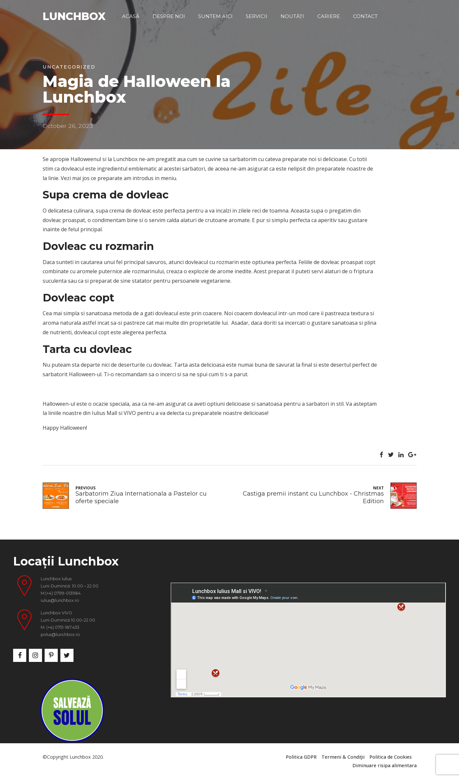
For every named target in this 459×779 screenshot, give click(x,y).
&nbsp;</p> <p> (308, 640)
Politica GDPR (301, 757)
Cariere (328, 16)
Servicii (256, 16)
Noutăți (292, 16)
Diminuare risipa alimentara (384, 765)
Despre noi (169, 16)
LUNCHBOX (74, 16)
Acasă (130, 16)
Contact (365, 16)
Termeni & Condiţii (343, 757)
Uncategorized (69, 67)
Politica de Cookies (390, 757)
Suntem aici (215, 16)
